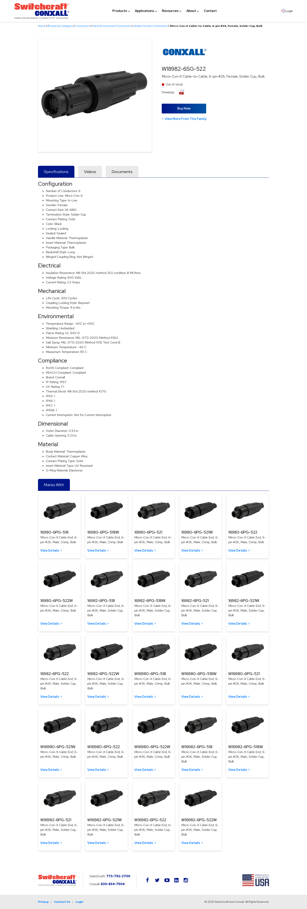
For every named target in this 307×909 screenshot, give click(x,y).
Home (41, 26)
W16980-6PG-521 (244, 673)
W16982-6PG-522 (150, 819)
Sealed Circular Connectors (150, 26)
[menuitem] (119, 11)
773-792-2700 (118, 876)
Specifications (56, 171)
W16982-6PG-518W (245, 746)
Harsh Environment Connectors (111, 26)
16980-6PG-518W (103, 532)
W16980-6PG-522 (103, 746)
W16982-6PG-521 (55, 819)
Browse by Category (60, 26)
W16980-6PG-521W (57, 746)
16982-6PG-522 (54, 673)
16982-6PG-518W (149, 600)
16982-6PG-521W (243, 600)
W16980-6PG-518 (150, 673)
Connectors (82, 26)
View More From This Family (186, 119)
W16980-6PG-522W (152, 746)
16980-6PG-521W (197, 532)
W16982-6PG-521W (104, 819)
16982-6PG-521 (195, 600)
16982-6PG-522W (103, 673)
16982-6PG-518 (101, 600)
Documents (122, 171)
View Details (49, 550)
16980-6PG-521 (148, 532)
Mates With (54, 484)
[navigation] (164, 11)
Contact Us (62, 902)
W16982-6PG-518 (196, 746)
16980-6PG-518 (54, 532)
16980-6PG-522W (56, 600)
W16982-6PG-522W (199, 819)
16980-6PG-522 (242, 532)
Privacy (43, 902)
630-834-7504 (113, 884)
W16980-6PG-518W (199, 673)
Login (79, 902)
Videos (90, 171)
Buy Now (184, 108)
